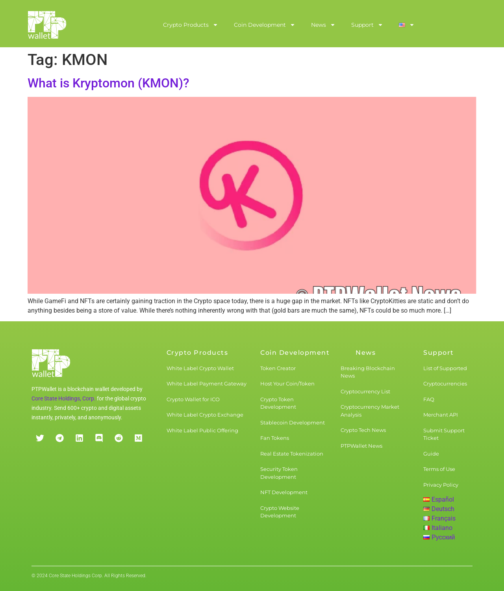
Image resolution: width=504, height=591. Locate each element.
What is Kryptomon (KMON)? (108, 83)
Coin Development (264, 24)
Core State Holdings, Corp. (64, 398)
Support (367, 24)
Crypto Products (190, 24)
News (323, 24)
